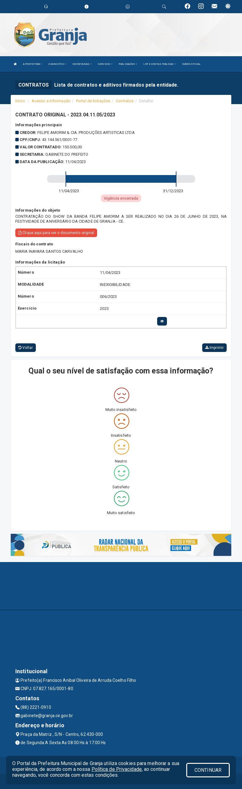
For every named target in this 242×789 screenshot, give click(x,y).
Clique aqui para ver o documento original (56, 233)
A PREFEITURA (32, 64)
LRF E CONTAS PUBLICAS (159, 64)
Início (20, 101)
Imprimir (214, 348)
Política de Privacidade (117, 769)
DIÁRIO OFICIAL (191, 64)
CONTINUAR (208, 770)
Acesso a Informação (51, 101)
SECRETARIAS (82, 64)
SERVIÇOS (105, 64)
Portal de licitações (93, 101)
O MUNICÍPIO (57, 64)
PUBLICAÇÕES (128, 64)
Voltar (25, 348)
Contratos (125, 101)
